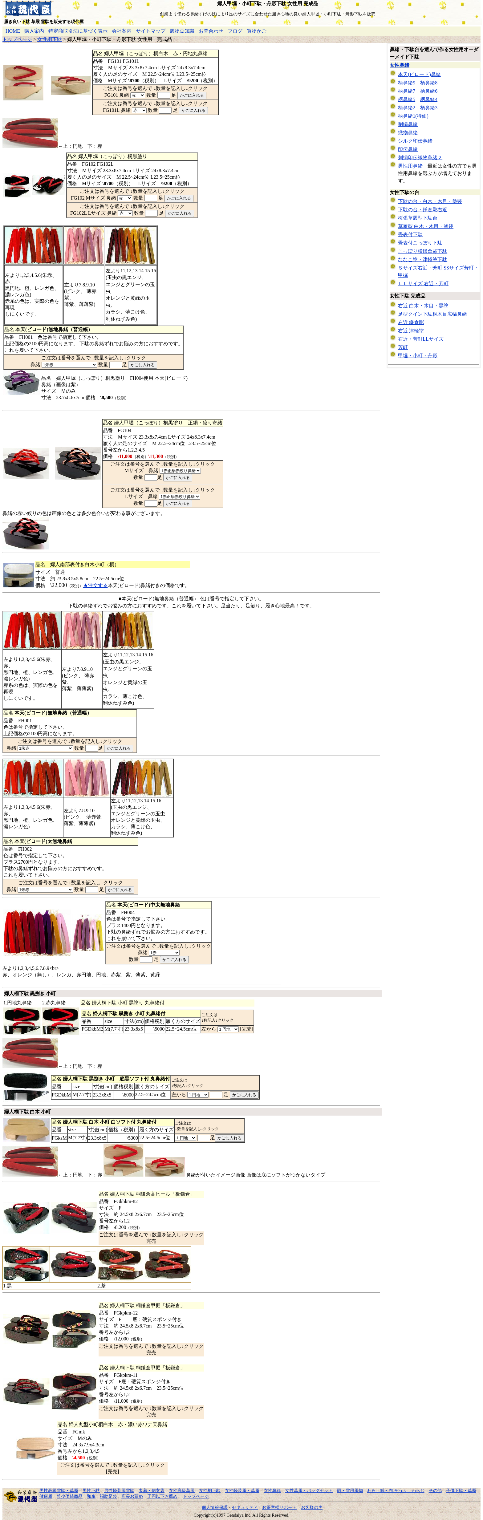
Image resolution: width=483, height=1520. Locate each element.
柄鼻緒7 (406, 91)
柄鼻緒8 (428, 82)
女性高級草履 (182, 1490)
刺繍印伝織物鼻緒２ (420, 157)
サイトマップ (150, 31)
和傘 (91, 1496)
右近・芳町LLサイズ (421, 339)
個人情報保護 (215, 1507)
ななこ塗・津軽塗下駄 (422, 259)
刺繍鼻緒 (408, 124)
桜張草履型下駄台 (417, 218)
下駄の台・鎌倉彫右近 (422, 209)
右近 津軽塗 (411, 330)
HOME (13, 31)
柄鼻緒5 (406, 99)
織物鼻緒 (408, 132)
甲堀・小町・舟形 (417, 355)
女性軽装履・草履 (242, 1490)
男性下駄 (91, 1490)
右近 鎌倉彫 (411, 322)
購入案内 (34, 31)
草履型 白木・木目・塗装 (425, 226)
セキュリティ (245, 1507)
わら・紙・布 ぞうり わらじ (395, 1490)
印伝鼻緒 (408, 149)
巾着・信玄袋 (151, 1490)
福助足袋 (108, 1496)
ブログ (235, 31)
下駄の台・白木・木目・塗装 (430, 201)
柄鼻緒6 (428, 91)
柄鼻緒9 (406, 82)
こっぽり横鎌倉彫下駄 (422, 251)
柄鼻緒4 (428, 99)
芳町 (403, 347)
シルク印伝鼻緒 (415, 141)
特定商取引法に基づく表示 (78, 31)
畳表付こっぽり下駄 (420, 242)
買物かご (256, 31)
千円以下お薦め (162, 1496)
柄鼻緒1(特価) (413, 116)
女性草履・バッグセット (309, 1490)
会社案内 (122, 31)
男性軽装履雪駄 (119, 1490)
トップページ (17, 39)
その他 (435, 1490)
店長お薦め (132, 1496)
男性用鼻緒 (410, 165)
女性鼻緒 (399, 65)
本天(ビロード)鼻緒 (419, 74)
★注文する (95, 585)
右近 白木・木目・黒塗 (423, 305)
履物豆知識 (182, 31)
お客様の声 (312, 1507)
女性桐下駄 (49, 39)
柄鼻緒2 (406, 107)
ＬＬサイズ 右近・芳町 (423, 283)
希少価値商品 (70, 1496)
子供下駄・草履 (461, 1490)
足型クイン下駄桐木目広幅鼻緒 (432, 314)
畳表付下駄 (410, 234)
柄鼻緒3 (428, 107)
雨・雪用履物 (350, 1490)
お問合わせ (211, 31)
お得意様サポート (279, 1507)
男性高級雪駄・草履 (58, 1490)
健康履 (45, 1496)
